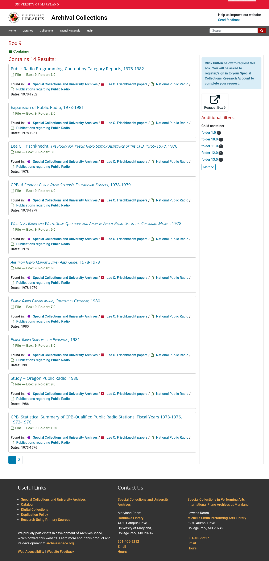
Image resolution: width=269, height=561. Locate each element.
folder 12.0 (210, 153)
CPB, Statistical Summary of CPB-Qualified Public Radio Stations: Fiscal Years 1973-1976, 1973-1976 (96, 419)
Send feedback (229, 20)
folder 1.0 (209, 133)
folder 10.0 (210, 139)
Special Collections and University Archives (65, 84)
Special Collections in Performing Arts (216, 499)
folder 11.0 (210, 146)
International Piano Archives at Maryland (218, 505)
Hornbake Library (131, 518)
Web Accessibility (31, 552)
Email (122, 547)
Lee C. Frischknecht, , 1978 (94, 146)
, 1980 (55, 301)
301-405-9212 (128, 542)
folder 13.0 (210, 159)
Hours (122, 552)
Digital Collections (34, 510)
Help (90, 30)
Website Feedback (60, 552)
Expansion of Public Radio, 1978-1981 (47, 107)
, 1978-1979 (55, 262)
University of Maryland (37, 4)
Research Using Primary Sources (45, 520)
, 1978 (96, 223)
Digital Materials (70, 30)
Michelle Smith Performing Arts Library (217, 518)
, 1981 (45, 339)
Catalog (27, 505)
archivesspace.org (60, 543)
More (208, 167)
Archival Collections (79, 17)
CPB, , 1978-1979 (71, 185)
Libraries (27, 30)
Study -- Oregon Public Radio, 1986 (44, 378)
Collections (46, 30)
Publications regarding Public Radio (43, 89)
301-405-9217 (198, 538)
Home (12, 30)
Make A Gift (242, 5)
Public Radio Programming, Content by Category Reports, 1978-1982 (77, 68)
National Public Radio (172, 84)
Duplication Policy (34, 515)
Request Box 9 (215, 102)
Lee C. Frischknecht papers (127, 84)
